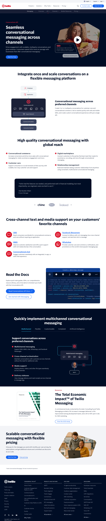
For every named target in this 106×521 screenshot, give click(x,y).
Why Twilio (48, 6)
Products (32, 6)
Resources (57, 6)
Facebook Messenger (71, 233)
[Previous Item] (35, 205)
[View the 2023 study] (63, 421)
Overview (41, 11)
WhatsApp (66, 242)
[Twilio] (6, 6)
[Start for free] (98, 5)
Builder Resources (66, 11)
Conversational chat (21, 252)
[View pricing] (23, 457)
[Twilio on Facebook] (5, 515)
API (47, 11)
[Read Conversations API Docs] (20, 291)
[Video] (77, 40)
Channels (54, 11)
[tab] (41, 204)
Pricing (64, 6)
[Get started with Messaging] (19, 297)
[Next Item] (71, 205)
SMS (15, 233)
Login (102, 1)
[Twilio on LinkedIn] (13, 515)
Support (96, 1)
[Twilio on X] (9, 515)
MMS (15, 242)
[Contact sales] (86, 5)
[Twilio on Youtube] (17, 515)
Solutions (39, 6)
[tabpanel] (53, 189)
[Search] (78, 6)
